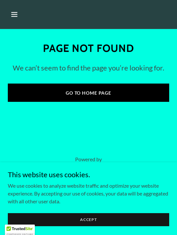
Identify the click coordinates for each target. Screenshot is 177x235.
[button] (26, 14)
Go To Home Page (88, 93)
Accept (88, 219)
